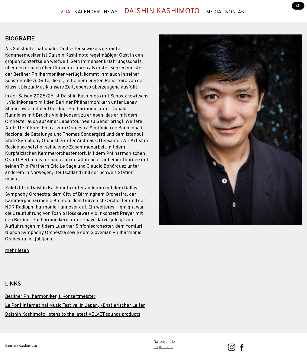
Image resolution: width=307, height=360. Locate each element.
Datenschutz (164, 342)
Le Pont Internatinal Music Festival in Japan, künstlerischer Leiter (75, 306)
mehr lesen (17, 251)
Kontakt (236, 12)
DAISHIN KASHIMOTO (162, 11)
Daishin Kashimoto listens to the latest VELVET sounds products (72, 314)
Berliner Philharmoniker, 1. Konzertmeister (50, 297)
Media (213, 12)
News (111, 12)
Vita (65, 12)
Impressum (163, 347)
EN (298, 5)
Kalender (87, 12)
